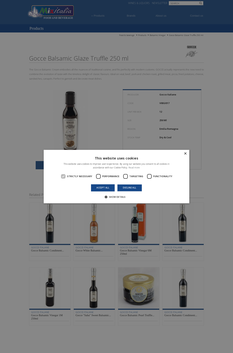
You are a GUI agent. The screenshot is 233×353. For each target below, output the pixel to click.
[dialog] (116, 176)
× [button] (185, 153)
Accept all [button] (102, 187)
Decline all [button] (129, 187)
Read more (134, 167)
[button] (116, 197)
